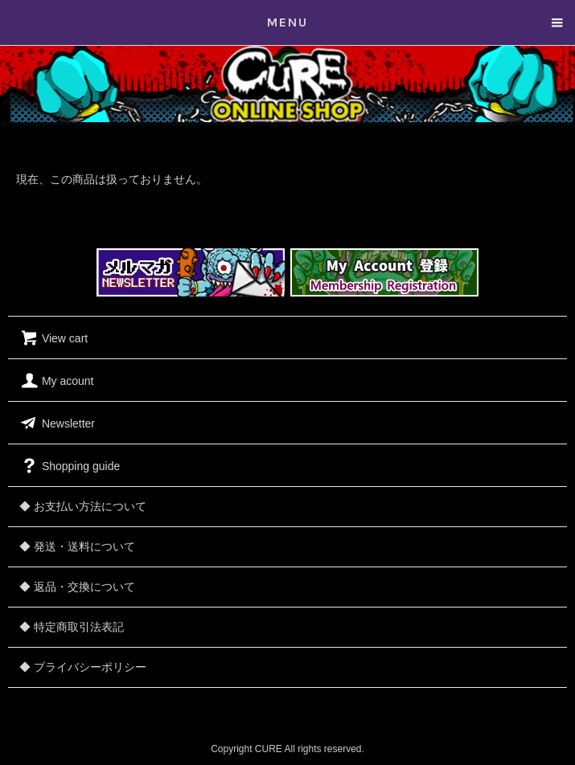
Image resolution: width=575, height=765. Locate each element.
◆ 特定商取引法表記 (71, 626)
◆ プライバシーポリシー (82, 667)
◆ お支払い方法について (82, 506)
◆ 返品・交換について (77, 586)
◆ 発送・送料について (77, 546)
